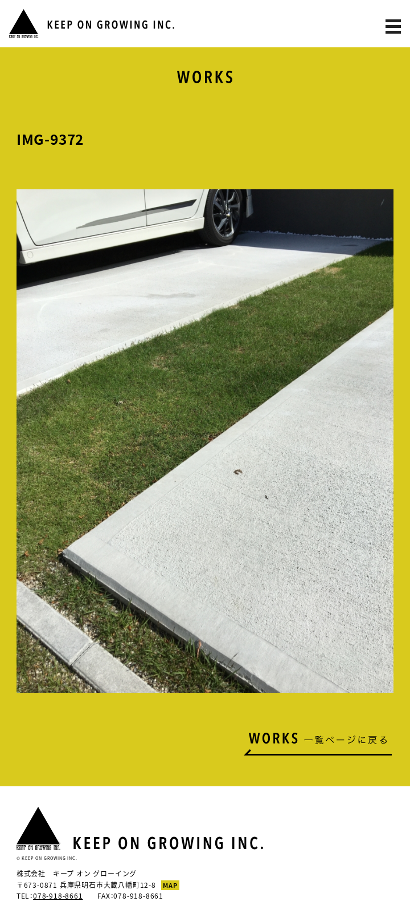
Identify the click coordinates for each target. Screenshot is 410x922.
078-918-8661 (58, 896)
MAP (170, 884)
